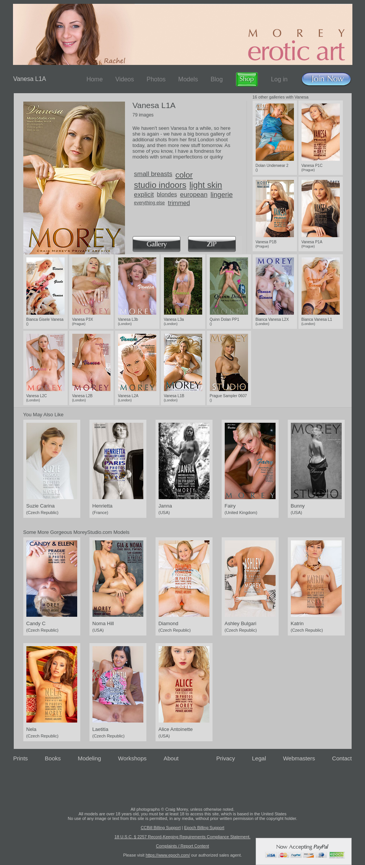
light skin (205, 185)
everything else (149, 202)
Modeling (89, 758)
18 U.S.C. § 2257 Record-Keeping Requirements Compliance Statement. (183, 836)
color (184, 174)
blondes (167, 194)
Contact (342, 758)
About (171, 758)
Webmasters (299, 758)
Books (53, 758)
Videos (124, 79)
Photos (155, 79)
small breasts (153, 174)
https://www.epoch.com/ (168, 855)
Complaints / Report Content (182, 846)
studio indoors (160, 185)
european (194, 194)
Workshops (132, 758)
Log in (279, 79)
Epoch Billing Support (204, 827)
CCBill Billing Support (161, 827)
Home (94, 79)
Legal (259, 758)
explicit (144, 194)
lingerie (222, 195)
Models (188, 79)
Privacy (225, 758)
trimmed (179, 203)
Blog (217, 79)
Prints (20, 758)
